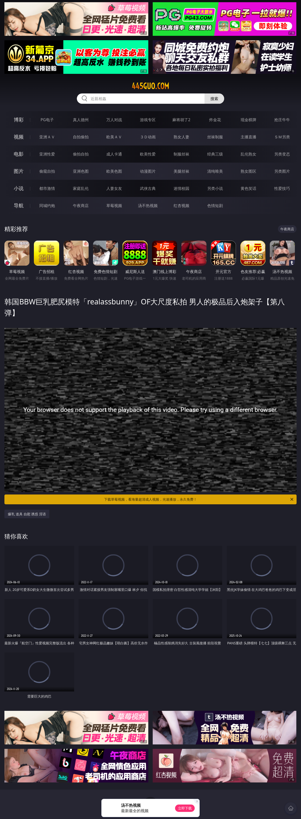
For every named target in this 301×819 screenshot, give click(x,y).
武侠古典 (148, 188)
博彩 (19, 119)
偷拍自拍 (81, 154)
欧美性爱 (148, 154)
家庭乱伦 (81, 188)
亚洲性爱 (47, 154)
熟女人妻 (181, 137)
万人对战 (114, 119)
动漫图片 (148, 171)
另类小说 (215, 188)
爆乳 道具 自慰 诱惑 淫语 (27, 514)
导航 (19, 205)
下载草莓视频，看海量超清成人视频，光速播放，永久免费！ (199, 499)
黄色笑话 (248, 188)
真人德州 (81, 119)
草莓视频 (114, 205)
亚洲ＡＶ (47, 137)
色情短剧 (215, 205)
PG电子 (47, 119)
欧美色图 (114, 171)
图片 (19, 171)
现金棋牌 (248, 119)
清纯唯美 (215, 171)
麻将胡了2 (181, 119)
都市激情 (47, 188)
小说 (19, 188)
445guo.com (150, 86)
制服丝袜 (181, 154)
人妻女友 (114, 188)
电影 (19, 154)
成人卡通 (114, 154)
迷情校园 (181, 188)
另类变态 (282, 154)
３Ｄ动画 (148, 137)
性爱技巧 (282, 188)
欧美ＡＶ (114, 137)
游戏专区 (148, 119)
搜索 (214, 98)
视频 (19, 136)
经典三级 (215, 154)
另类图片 (282, 171)
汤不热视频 (148, 205)
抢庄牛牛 (282, 119)
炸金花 (215, 119)
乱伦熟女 (248, 154)
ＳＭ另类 (282, 137)
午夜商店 (81, 205)
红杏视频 (181, 205)
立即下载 (185, 808)
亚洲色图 (81, 171)
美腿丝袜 (181, 171)
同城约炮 (47, 205)
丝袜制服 (215, 137)
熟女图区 (248, 171)
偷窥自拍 (47, 171)
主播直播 (248, 137)
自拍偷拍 (81, 137)
